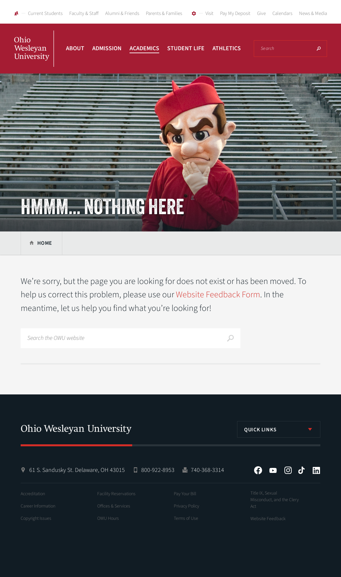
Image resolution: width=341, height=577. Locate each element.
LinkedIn (316, 470)
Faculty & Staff (84, 13)
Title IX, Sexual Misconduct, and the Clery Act (274, 500)
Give (261, 13)
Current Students (45, 13)
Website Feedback (268, 518)
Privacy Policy (186, 506)
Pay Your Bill (185, 494)
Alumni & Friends (122, 13)
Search (318, 48)
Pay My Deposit (235, 13)
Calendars (282, 13)
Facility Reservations (116, 494)
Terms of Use (186, 518)
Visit (209, 13)
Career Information (38, 506)
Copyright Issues (36, 518)
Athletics (226, 48)
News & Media (313, 13)
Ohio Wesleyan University (34, 56)
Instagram (288, 470)
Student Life (185, 48)
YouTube (273, 470)
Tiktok (301, 470)
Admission (107, 48)
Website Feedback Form (218, 294)
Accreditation (33, 494)
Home (44, 243)
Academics (144, 48)
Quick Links (260, 429)
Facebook (258, 470)
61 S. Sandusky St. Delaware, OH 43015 (77, 470)
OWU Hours (108, 518)
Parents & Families (164, 13)
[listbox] (278, 429)
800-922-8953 (157, 470)
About (75, 48)
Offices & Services (113, 506)
